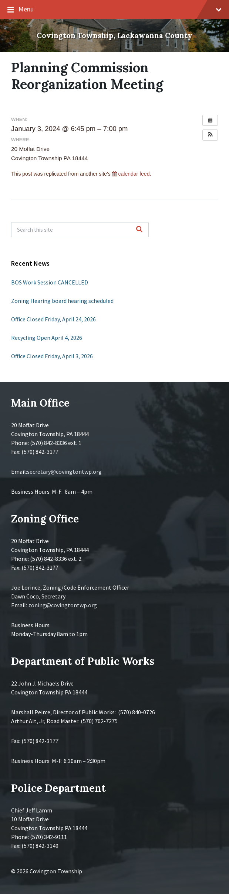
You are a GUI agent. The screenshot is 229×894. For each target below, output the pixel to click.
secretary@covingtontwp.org (64, 471)
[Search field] (79, 229)
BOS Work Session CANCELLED (49, 282)
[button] (210, 135)
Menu (114, 9)
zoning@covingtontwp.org (62, 605)
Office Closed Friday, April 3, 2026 (52, 356)
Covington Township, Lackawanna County (114, 35)
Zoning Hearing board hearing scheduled (62, 300)
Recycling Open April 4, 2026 (46, 337)
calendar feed (131, 174)
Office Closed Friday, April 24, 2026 (53, 319)
